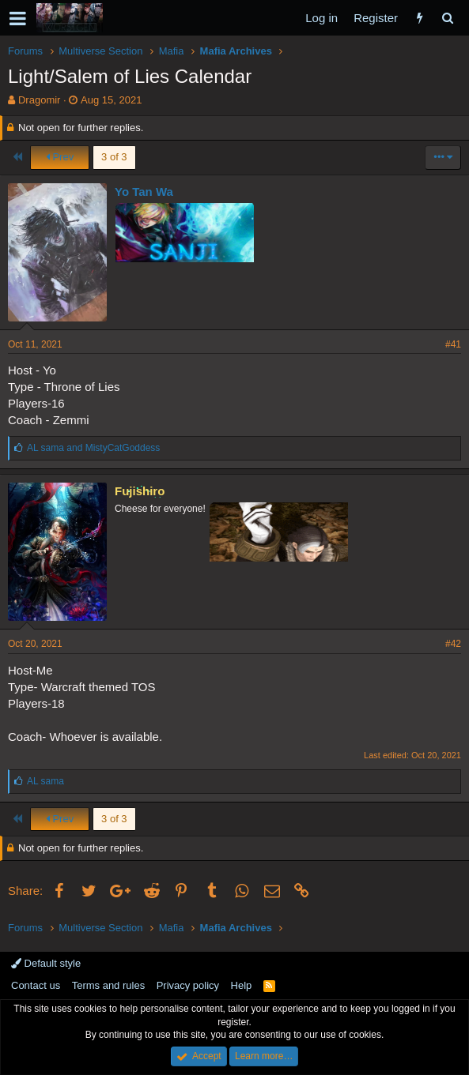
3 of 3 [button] (114, 157)
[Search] (447, 17)
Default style (46, 963)
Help (241, 985)
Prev (60, 157)
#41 (453, 344)
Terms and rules (108, 985)
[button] (17, 18)
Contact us (35, 985)
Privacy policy (188, 985)
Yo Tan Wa (144, 191)
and (93, 447)
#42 (453, 643)
